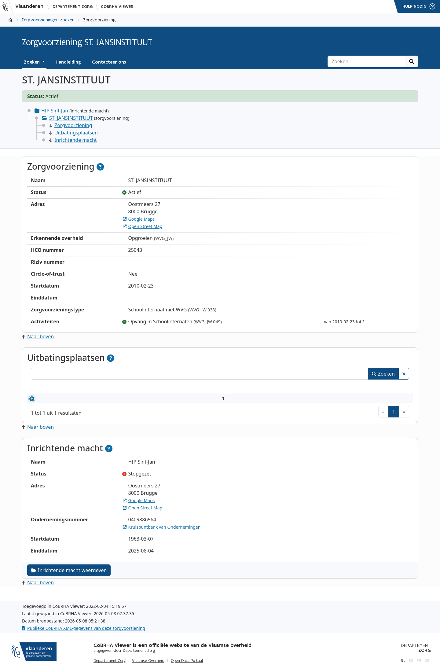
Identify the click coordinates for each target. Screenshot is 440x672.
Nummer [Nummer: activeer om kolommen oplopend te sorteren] (48, 387)
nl (403, 660)
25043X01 (56, 402)
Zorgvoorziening (70, 125)
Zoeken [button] (32, 62)
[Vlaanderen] (25, 6)
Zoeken (383, 373)
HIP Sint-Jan (54, 110)
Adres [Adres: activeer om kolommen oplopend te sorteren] (240, 387)
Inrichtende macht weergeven (69, 577)
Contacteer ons (109, 62)
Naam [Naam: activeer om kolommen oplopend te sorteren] (87, 387)
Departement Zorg (73, 6)
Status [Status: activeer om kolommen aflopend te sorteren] (372, 387)
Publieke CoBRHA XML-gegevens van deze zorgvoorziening (83, 628)
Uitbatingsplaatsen (73, 132)
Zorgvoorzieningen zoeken (48, 20)
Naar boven (38, 336)
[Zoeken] (366, 61)
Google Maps (139, 219)
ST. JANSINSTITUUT (71, 118)
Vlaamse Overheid (148, 661)
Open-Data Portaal (187, 661)
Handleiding (68, 62)
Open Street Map (143, 226)
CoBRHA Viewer (117, 6)
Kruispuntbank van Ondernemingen (162, 534)
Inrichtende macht (73, 140)
